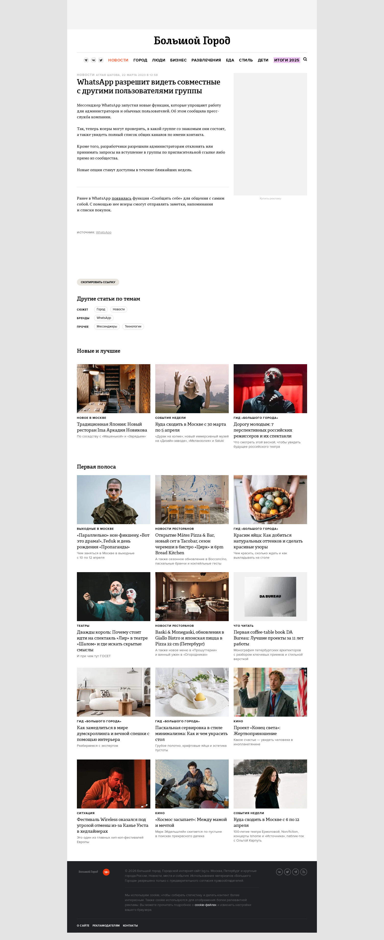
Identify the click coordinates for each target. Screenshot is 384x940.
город (101, 309)
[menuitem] (118, 60)
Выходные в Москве (95, 529)
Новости (86, 75)
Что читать (243, 626)
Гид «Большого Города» (256, 418)
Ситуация (86, 813)
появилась (122, 198)
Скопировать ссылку (98, 282)
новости (119, 309)
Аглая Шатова (108, 75)
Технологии (133, 326)
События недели (170, 418)
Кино (238, 721)
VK (282, 871)
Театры (83, 626)
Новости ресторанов (174, 529)
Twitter (290, 871)
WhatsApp (103, 232)
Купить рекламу (270, 198)
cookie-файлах (205, 905)
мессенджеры (107, 326)
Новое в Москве (91, 418)
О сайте (83, 926)
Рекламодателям (106, 926)
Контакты (130, 926)
